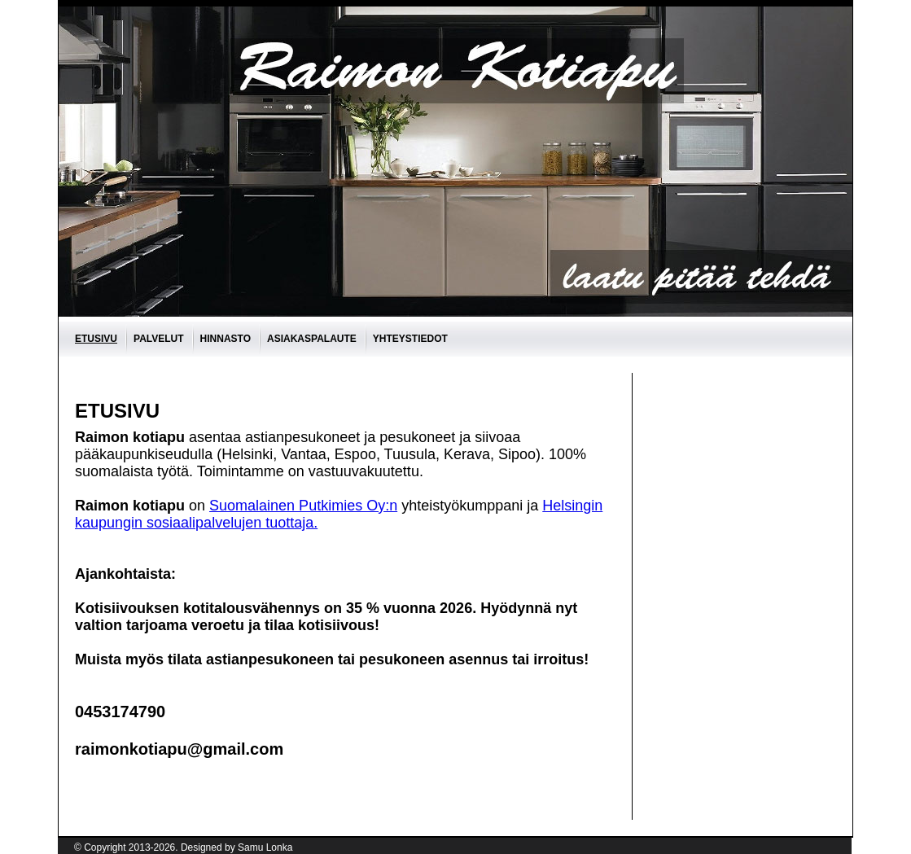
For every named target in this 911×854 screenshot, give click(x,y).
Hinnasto (225, 338)
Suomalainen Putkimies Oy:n (303, 505)
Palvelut (159, 338)
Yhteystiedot (410, 338)
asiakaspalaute (312, 338)
